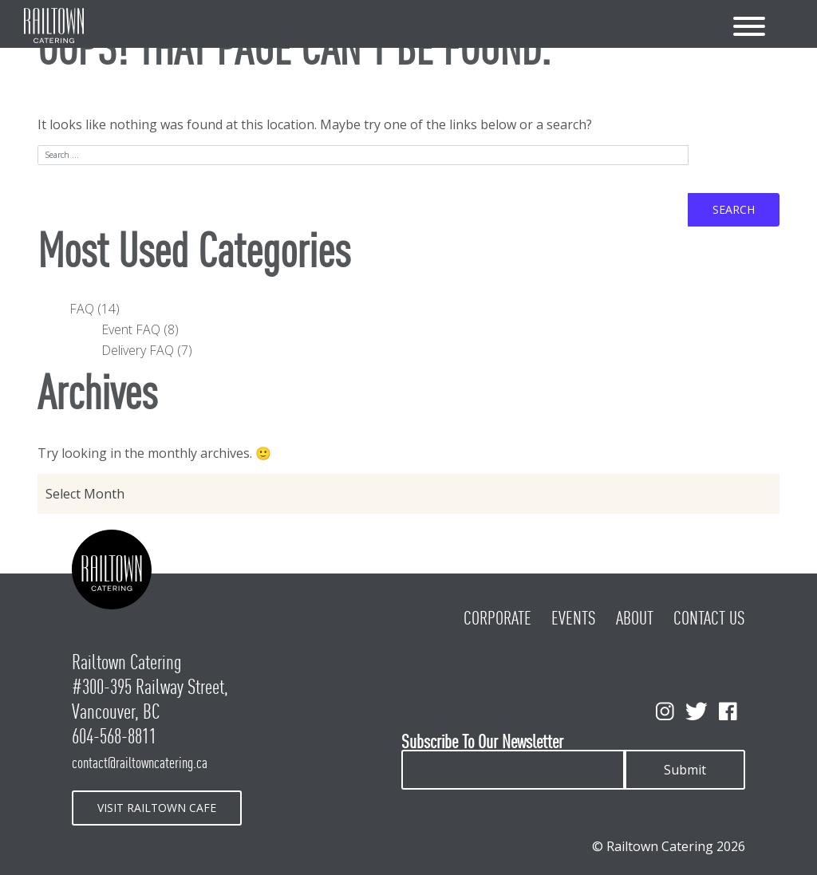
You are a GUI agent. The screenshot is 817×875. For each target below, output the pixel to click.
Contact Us (709, 618)
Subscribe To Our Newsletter (482, 742)
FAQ (81, 308)
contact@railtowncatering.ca (139, 762)
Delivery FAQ (137, 350)
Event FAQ (130, 329)
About (634, 618)
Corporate (497, 618)
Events (573, 618)
